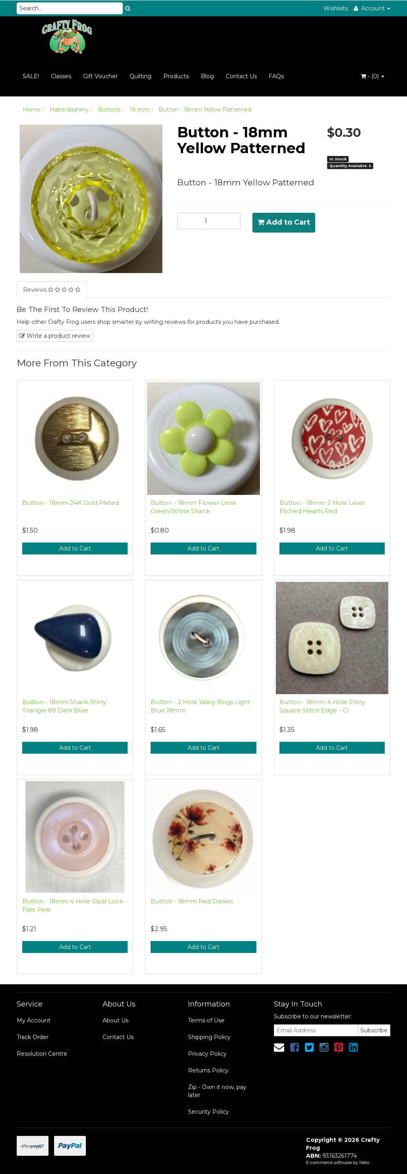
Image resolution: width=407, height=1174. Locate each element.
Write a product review (54, 335)
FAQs (276, 76)
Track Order (32, 1037)
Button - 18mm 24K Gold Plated (70, 502)
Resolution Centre (42, 1053)
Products (176, 76)
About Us (115, 1020)
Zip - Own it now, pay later (217, 1091)
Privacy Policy (207, 1053)
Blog (207, 76)
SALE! (31, 76)
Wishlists (336, 8)
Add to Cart (284, 222)
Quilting (140, 76)
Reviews (51, 289)
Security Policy (208, 1111)
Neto (364, 1162)
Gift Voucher (100, 76)
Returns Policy (208, 1070)
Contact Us (241, 76)
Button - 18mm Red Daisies (192, 901)
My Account (33, 1020)
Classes (61, 76)
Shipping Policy (209, 1037)
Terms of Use (206, 1020)
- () (372, 76)
